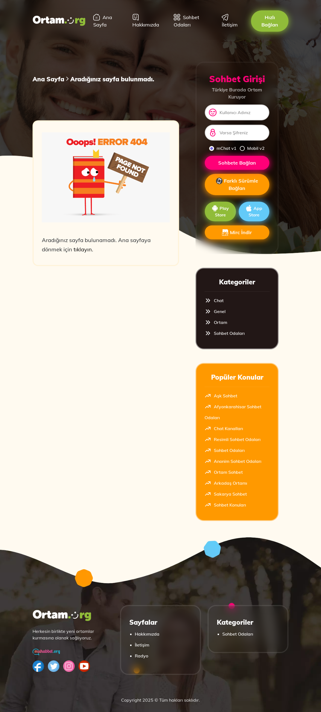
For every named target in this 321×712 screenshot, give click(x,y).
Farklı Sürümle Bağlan (237, 185)
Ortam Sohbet (224, 472)
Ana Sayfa (102, 21)
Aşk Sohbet (221, 395)
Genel (215, 311)
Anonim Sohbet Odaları (233, 461)
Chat (214, 300)
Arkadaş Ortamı (226, 483)
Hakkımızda (145, 21)
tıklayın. (83, 249)
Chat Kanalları (224, 428)
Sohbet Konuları (225, 505)
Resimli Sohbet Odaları (233, 439)
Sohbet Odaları (186, 21)
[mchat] (211, 148)
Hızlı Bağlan (269, 21)
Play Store (220, 211)
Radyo (141, 656)
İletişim (230, 21)
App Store (254, 211)
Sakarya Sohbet (226, 494)
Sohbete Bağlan (237, 163)
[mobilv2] (242, 148)
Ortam (216, 322)
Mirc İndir (237, 232)
